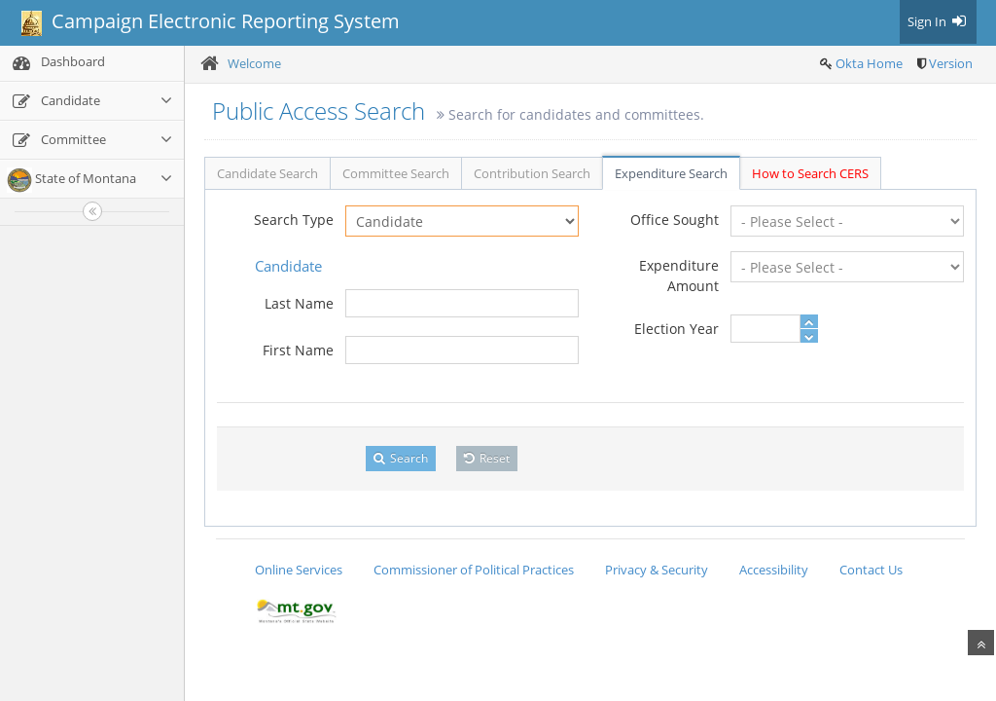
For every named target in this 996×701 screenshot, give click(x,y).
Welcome (254, 63)
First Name (298, 350)
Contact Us (871, 569)
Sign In (938, 21)
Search (401, 458)
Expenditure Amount (679, 275)
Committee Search (395, 173)
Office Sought (674, 219)
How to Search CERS (810, 173)
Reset (487, 458)
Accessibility (773, 569)
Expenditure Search (671, 173)
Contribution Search (532, 173)
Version (951, 63)
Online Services (298, 569)
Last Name (299, 303)
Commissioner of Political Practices (474, 569)
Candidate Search (267, 173)
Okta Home (869, 63)
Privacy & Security (656, 569)
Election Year (676, 328)
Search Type (294, 219)
